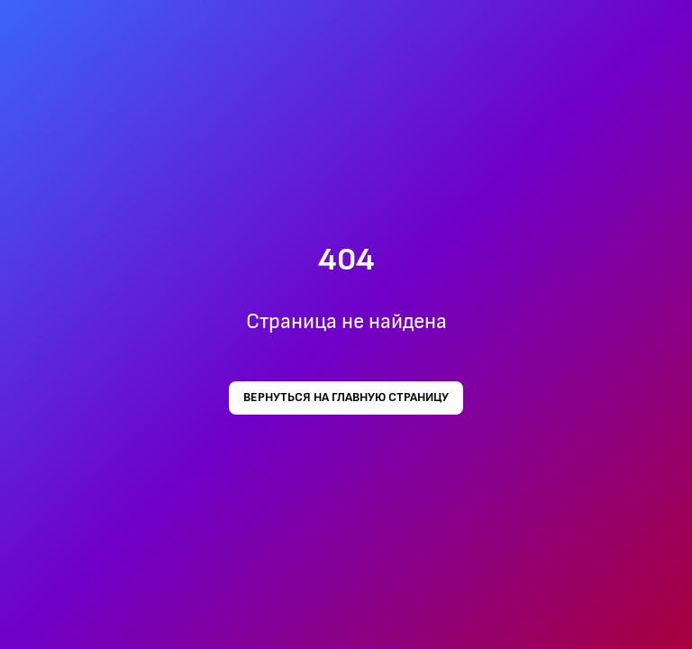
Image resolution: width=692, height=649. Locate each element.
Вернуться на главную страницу (346, 397)
